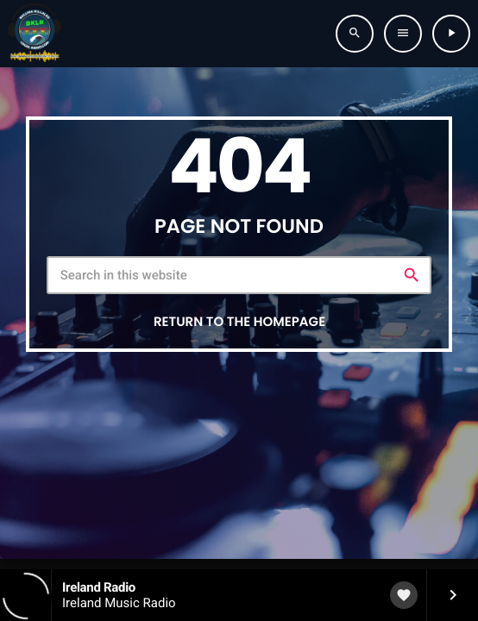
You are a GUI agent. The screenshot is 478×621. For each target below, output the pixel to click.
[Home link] (34, 33)
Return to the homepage (239, 322)
